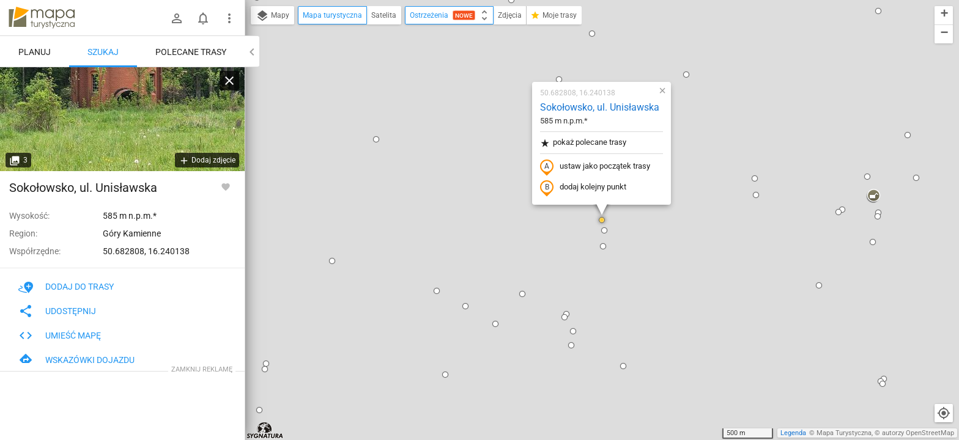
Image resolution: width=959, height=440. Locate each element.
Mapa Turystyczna (844, 433)
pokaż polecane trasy (583, 143)
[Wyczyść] (229, 80)
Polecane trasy (190, 52)
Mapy (272, 16)
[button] (265, 369)
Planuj (34, 52)
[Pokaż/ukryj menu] (229, 18)
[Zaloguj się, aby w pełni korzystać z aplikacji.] (225, 186)
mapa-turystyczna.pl (41, 17)
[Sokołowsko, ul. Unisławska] (122, 119)
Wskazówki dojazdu (76, 360)
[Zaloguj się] (177, 18)
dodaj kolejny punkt (583, 187)
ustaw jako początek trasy (595, 166)
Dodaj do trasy (66, 286)
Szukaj (103, 52)
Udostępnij (57, 311)
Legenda (793, 433)
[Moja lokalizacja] (944, 413)
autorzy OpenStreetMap (918, 433)
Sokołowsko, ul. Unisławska (599, 107)
